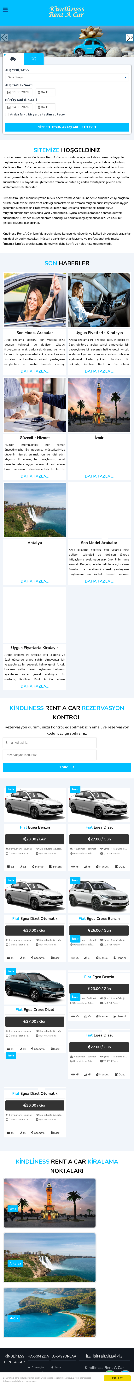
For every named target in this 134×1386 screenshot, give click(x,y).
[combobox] (67, 70)
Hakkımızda (37, 1312)
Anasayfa (36, 1287)
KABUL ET (117, 1376)
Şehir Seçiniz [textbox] (16, 70)
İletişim (34, 1318)
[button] (128, 37)
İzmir (56, 1287)
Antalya (58, 1292)
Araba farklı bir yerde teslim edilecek (38, 92)
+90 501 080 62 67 (104, 1295)
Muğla (57, 1298)
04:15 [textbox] (45, 85)
